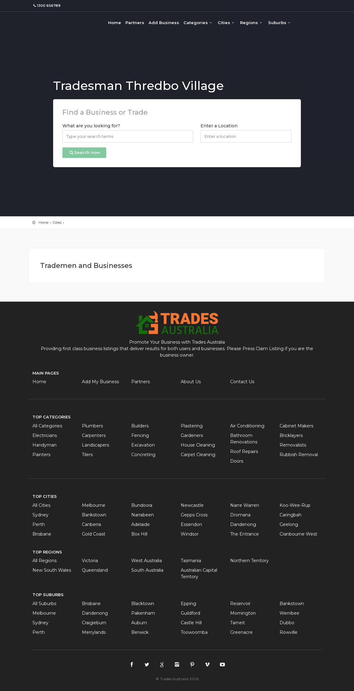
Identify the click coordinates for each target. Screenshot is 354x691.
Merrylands (94, 632)
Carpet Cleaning (198, 454)
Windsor (190, 534)
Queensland (95, 570)
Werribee (289, 613)
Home (114, 22)
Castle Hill (191, 622)
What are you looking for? (91, 126)
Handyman (44, 445)
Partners (134, 22)
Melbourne (93, 505)
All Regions (44, 560)
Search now (84, 152)
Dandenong (243, 524)
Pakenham (143, 613)
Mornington (243, 613)
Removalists (293, 445)
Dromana (240, 515)
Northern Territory (249, 560)
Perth (38, 524)
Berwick (140, 632)
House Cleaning (198, 445)
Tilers (87, 454)
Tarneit (237, 622)
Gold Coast (93, 534)
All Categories (47, 426)
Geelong (289, 524)
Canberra (91, 524)
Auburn (139, 622)
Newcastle (192, 505)
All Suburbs (44, 603)
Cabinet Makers (296, 426)
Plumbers (92, 426)
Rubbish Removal (299, 454)
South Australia (147, 570)
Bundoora (141, 505)
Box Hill (139, 534)
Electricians (44, 435)
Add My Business (100, 381)
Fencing (140, 435)
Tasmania (191, 560)
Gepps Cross (194, 515)
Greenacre (241, 632)
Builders (140, 426)
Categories (198, 22)
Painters (41, 454)
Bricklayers (291, 435)
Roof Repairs (244, 451)
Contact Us (242, 381)
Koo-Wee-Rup (295, 505)
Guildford (190, 613)
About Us (191, 381)
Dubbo (287, 622)
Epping (188, 603)
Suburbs (280, 22)
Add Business (164, 22)
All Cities (41, 505)
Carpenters (94, 435)
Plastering (192, 426)
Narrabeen (142, 515)
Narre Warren (244, 505)
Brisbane (41, 534)
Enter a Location (219, 126)
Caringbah (290, 515)
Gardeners (192, 435)
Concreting (143, 454)
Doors (236, 461)
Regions (251, 22)
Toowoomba (194, 632)
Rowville (288, 632)
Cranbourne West (298, 534)
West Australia (146, 560)
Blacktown (142, 603)
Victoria (90, 560)
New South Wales (51, 570)
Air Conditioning (247, 426)
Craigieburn (94, 622)
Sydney (40, 515)
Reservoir (240, 603)
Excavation (143, 445)
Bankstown (94, 515)
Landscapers (95, 445)
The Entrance (244, 534)
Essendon (191, 524)
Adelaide (140, 524)
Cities (227, 22)
